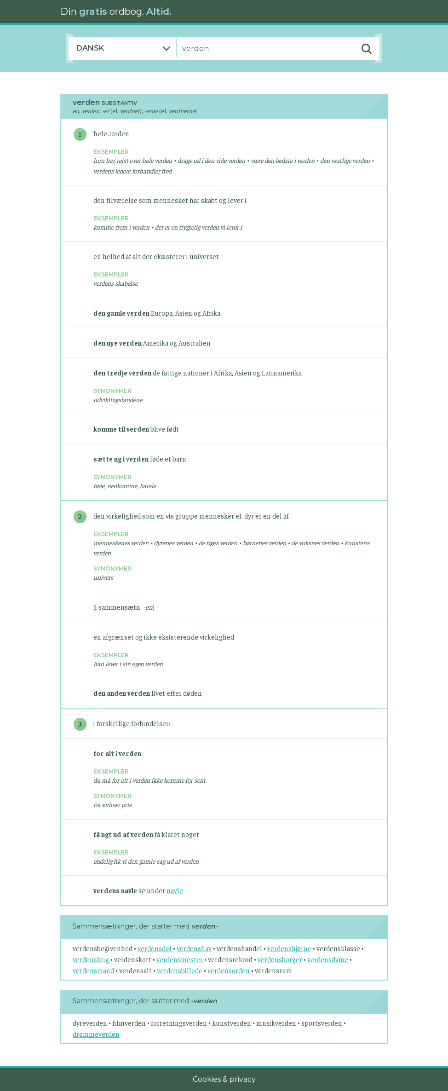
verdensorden (228, 970)
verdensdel (155, 948)
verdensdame (327, 959)
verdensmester (179, 959)
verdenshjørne (289, 948)
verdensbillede (179, 970)
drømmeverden (96, 1033)
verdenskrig (91, 959)
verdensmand (93, 970)
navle (175, 890)
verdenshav (194, 948)
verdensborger (280, 959)
